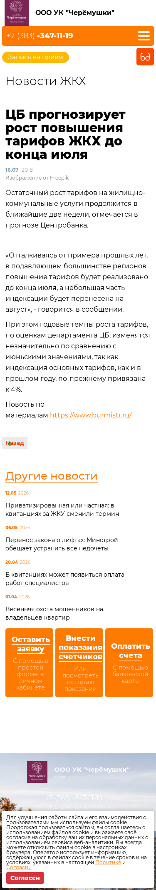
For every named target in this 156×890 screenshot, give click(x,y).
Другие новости (51, 475)
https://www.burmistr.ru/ (90, 415)
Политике (108, 862)
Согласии (19, 867)
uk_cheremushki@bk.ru (73, 808)
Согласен (25, 878)
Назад (14, 443)
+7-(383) (39, 35)
